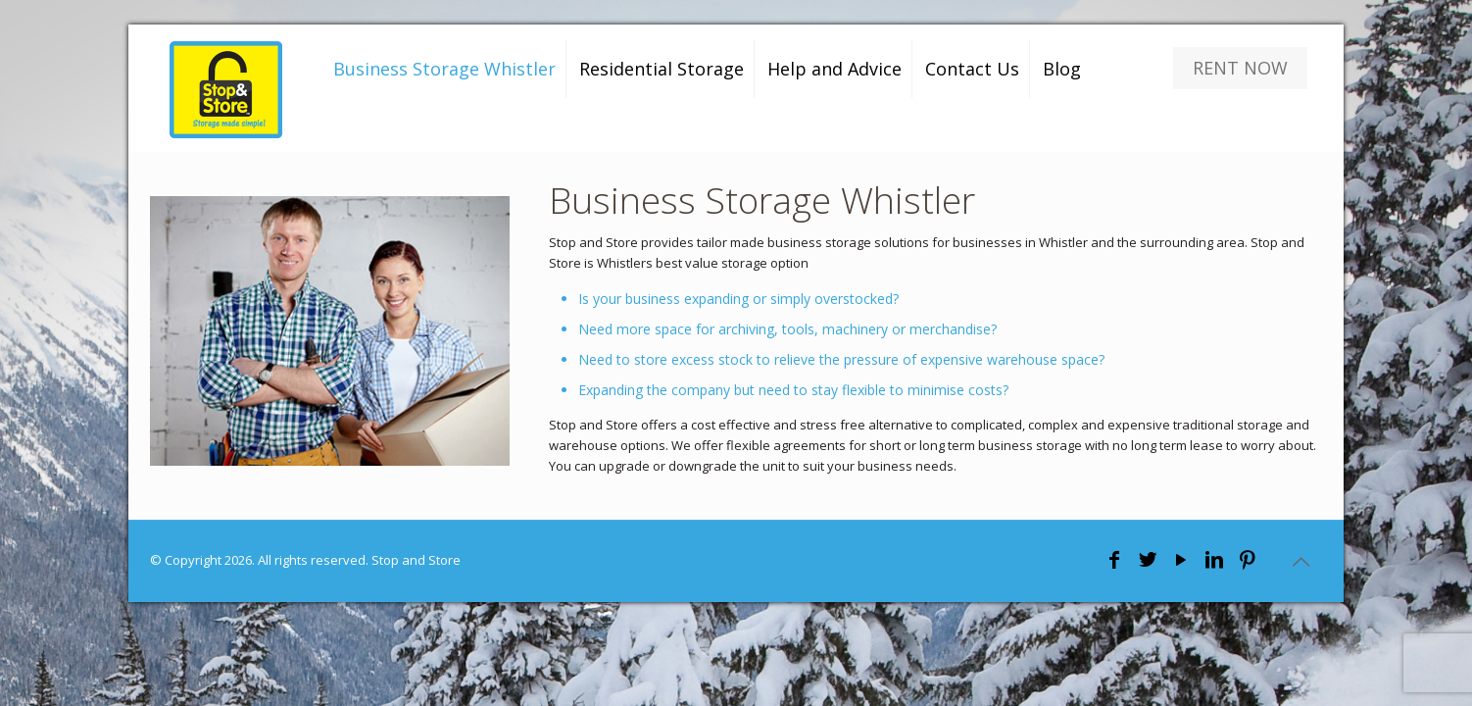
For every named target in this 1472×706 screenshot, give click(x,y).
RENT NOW (1240, 67)
